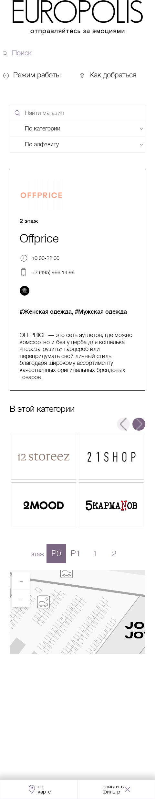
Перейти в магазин (43, 456)
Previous (123, 424)
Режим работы (37, 75)
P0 (56, 553)
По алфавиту (42, 144)
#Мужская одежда (101, 312)
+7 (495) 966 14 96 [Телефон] (53, 272)
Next (138, 424)
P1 (75, 553)
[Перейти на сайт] (24, 290)
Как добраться (107, 75)
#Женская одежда (46, 312)
